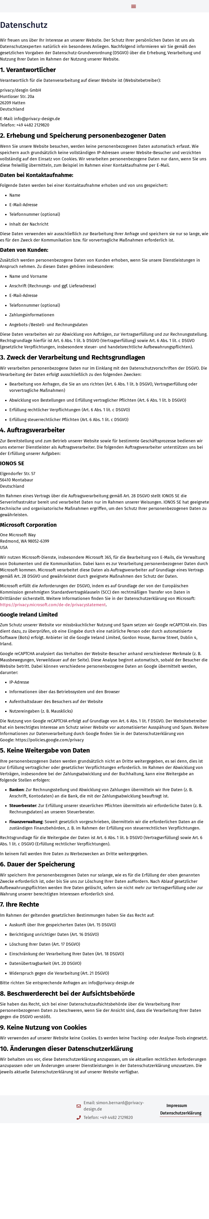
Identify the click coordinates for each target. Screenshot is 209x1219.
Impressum (176, 1120)
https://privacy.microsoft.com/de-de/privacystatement (53, 619)
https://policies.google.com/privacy (49, 754)
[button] (133, 13)
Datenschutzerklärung (180, 1127)
